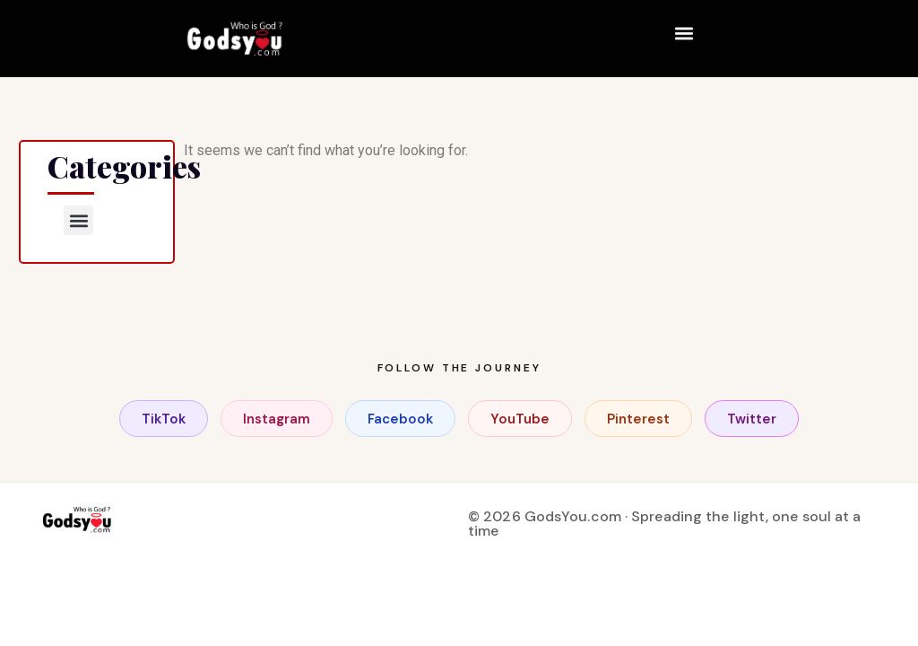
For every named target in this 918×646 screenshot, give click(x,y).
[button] (684, 33)
